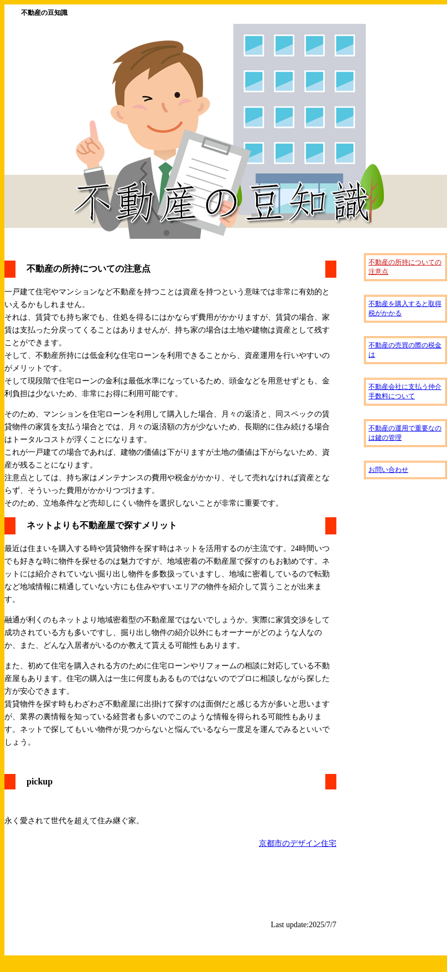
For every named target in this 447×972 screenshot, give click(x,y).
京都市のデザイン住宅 (297, 843)
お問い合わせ (388, 470)
